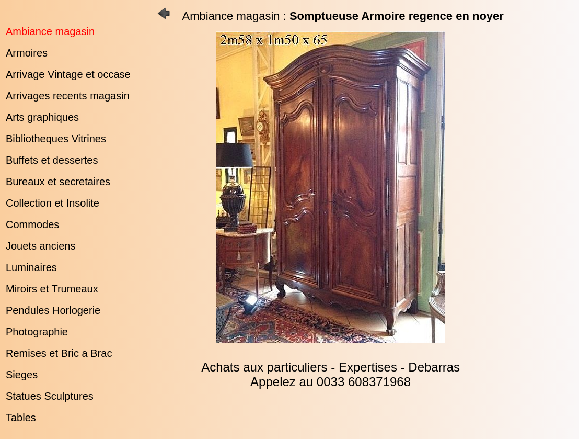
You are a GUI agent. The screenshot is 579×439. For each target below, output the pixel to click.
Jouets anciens (40, 246)
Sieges (22, 374)
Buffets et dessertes (52, 160)
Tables (21, 417)
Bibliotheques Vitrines (56, 138)
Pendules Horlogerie (53, 310)
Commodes (32, 224)
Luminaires (31, 267)
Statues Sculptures (50, 396)
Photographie (37, 331)
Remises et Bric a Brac (59, 353)
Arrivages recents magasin (68, 96)
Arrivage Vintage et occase (68, 74)
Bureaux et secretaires (58, 181)
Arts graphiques (42, 117)
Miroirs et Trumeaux (52, 289)
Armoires (27, 53)
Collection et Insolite (52, 203)
